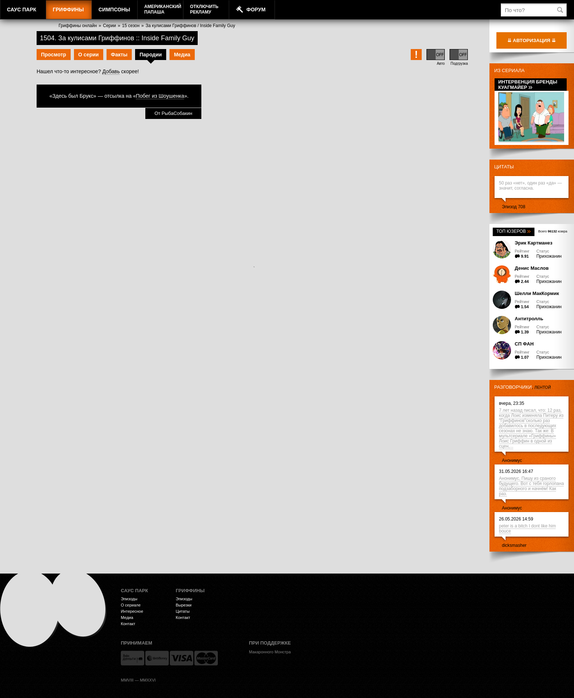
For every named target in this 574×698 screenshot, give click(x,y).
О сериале (131, 605)
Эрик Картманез (533, 243)
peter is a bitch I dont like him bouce (527, 528)
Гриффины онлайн (78, 25)
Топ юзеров (513, 231)
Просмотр (53, 54)
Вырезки (183, 605)
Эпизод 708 (513, 206)
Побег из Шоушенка (160, 96)
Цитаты (504, 166)
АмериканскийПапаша (162, 9)
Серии (109, 25)
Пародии (150, 54)
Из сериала (509, 70)
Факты (119, 54)
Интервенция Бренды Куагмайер (527, 84)
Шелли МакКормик (537, 293)
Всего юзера (552, 231)
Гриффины (68, 9)
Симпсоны (114, 9)
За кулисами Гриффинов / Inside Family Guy (190, 25)
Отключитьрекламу (204, 9)
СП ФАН (524, 344)
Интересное (132, 611)
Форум (255, 9)
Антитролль (529, 318)
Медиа (182, 54)
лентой (542, 387)
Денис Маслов (532, 268)
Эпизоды (129, 599)
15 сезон (130, 25)
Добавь (111, 71)
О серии (88, 54)
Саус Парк (21, 9)
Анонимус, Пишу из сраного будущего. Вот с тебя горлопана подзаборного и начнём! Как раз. (531, 486)
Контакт (128, 624)
